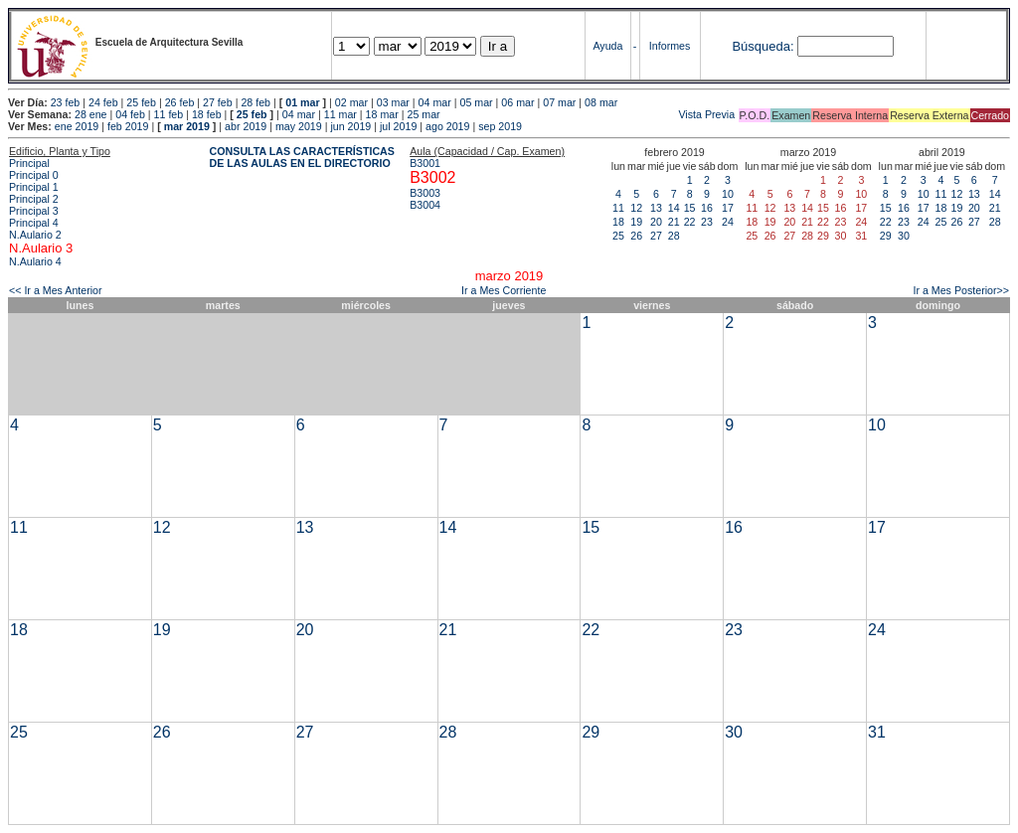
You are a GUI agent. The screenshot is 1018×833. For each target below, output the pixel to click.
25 (618, 236)
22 (690, 222)
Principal (29, 163)
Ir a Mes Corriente (503, 290)
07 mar (559, 102)
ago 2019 (447, 126)
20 (656, 222)
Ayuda (607, 46)
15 (690, 208)
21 (674, 222)
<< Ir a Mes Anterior (55, 290)
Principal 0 (34, 175)
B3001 (425, 163)
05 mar (475, 102)
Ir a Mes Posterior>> (961, 290)
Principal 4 (34, 223)
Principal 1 (34, 187)
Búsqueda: (762, 46)
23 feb (66, 102)
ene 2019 (76, 126)
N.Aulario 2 (35, 235)
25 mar (423, 114)
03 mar (393, 102)
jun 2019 (350, 126)
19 (636, 222)
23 (707, 222)
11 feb (169, 114)
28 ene (91, 114)
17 (728, 208)
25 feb (141, 102)
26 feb (180, 102)
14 (674, 208)
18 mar (382, 114)
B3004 (425, 205)
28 (674, 236)
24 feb (103, 102)
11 (618, 208)
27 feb (218, 102)
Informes (669, 46)
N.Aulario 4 (35, 261)
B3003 (425, 193)
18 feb (207, 114)
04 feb (130, 114)
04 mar (435, 102)
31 (877, 732)
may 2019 (298, 126)
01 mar (302, 102)
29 (886, 236)
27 (656, 236)
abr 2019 (245, 126)
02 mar (351, 102)
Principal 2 (34, 199)
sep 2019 (500, 126)
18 (618, 222)
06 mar (517, 102)
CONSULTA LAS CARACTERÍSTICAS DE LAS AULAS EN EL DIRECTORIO (302, 157)
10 (728, 194)
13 (656, 208)
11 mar (340, 114)
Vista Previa (589, 114)
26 (636, 236)
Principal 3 (34, 211)
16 (707, 208)
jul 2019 (398, 126)
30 (904, 236)
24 (728, 222)
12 (636, 208)
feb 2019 (127, 126)
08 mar (601, 102)
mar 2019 (187, 126)
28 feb (255, 102)
